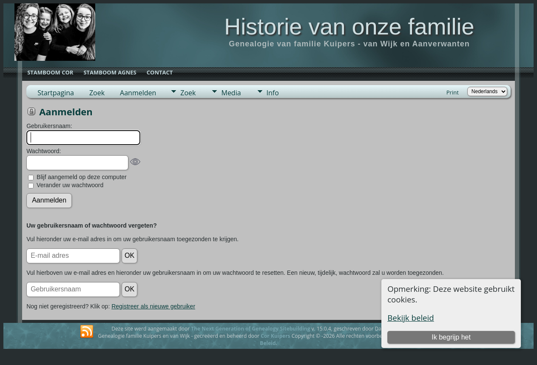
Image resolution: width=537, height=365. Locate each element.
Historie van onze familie (349, 26)
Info (273, 92)
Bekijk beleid (410, 317)
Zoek (97, 92)
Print (452, 92)
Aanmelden (138, 92)
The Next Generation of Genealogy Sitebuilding (250, 328)
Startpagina (55, 92)
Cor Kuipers (275, 335)
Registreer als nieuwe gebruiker (153, 306)
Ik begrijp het (451, 337)
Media (231, 92)
